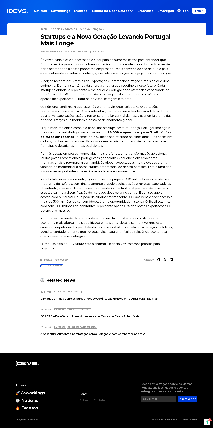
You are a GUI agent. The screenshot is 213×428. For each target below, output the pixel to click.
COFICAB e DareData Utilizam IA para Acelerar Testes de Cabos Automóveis (89, 316)
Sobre (84, 400)
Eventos (80, 11)
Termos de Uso (189, 419)
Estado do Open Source (112, 11)
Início (44, 29)
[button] (183, 11)
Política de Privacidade (164, 419)
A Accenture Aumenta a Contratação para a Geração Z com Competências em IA (92, 334)
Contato (99, 400)
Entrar (199, 10)
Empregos (166, 11)
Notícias (40, 11)
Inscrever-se (187, 399)
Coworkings (60, 11)
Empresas (145, 11)
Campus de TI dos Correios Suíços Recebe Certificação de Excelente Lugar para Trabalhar (99, 298)
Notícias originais (51, 265)
